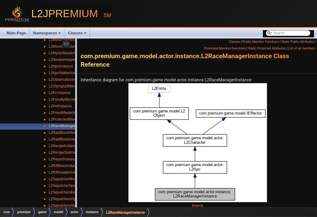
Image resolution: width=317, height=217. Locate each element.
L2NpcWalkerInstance (66, 73)
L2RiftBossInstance (64, 166)
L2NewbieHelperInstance (69, 60)
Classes (77, 33)
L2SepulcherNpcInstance (69, 186)
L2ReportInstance (63, 159)
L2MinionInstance (63, 40)
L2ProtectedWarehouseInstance (74, 119)
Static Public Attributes (297, 42)
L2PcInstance (60, 93)
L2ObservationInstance (67, 79)
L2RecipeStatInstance (66, 152)
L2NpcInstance (61, 66)
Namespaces (47, 33)
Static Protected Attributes (267, 48)
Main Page (16, 33)
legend (197, 205)
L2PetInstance (60, 106)
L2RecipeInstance (63, 146)
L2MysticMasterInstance (68, 53)
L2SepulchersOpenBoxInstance (74, 199)
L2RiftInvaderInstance (66, 172)
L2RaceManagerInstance (69, 126)
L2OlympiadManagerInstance (72, 86)
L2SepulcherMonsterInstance (72, 179)
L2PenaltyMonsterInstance (70, 99)
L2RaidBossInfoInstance (68, 133)
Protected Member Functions (225, 48)
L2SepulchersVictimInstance (71, 205)
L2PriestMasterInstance (68, 113)
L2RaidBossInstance (65, 139)
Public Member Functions (261, 42)
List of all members (301, 48)
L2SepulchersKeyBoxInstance (73, 192)
